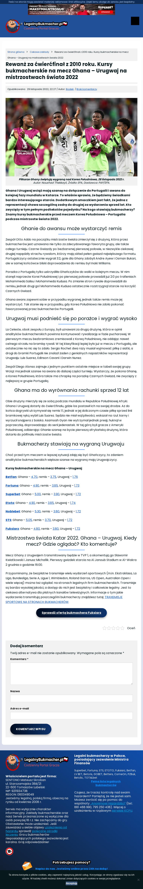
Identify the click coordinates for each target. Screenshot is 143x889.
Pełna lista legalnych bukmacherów (106, 783)
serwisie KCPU (122, 811)
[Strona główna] (15, 52)
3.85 (55, 485)
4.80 (37, 529)
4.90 (36, 485)
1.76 (75, 477)
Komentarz (19, 659)
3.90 (56, 494)
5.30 (38, 511)
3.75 (53, 477)
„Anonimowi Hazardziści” (108, 803)
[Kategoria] (39, 52)
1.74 (73, 503)
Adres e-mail (19, 708)
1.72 (78, 494)
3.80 (56, 511)
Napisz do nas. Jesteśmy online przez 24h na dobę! (71, 869)
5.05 (29, 520)
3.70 (48, 520)
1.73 (76, 485)
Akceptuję (71, 883)
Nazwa (15, 691)
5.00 (38, 494)
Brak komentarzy (87, 89)
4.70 (34, 477)
